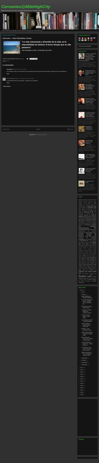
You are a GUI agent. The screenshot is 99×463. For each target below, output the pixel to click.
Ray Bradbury (89, 274)
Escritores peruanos (85, 235)
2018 (81, 383)
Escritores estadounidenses (87, 227)
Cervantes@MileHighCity (25, 6)
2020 (81, 387)
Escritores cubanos (91, 222)
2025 (81, 394)
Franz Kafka (85, 243)
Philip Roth (82, 270)
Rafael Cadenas (85, 273)
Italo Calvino (86, 253)
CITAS (7, 61)
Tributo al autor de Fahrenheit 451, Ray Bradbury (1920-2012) (90, 72)
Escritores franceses (84, 229)
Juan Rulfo (81, 263)
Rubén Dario (86, 278)
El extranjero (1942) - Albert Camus (86, 307)
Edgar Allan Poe (91, 209)
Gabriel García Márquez (90, 245)
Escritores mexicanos (85, 233)
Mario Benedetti (88, 264)
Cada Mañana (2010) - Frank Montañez (86, 320)
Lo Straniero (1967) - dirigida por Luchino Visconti (86, 311)
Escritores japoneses (90, 232)
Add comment (6, 86)
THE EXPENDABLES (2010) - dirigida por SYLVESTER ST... (87, 302)
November (84, 362)
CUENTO (90, 208)
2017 (81, 381)
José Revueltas (82, 260)
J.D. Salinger (93, 253)
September (85, 358)
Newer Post (6, 129)
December (84, 364)
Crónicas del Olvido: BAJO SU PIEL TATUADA (90, 170)
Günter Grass (92, 246)
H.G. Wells (87, 249)
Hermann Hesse (88, 250)
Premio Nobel (92, 271)
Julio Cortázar (90, 263)
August (84, 294)
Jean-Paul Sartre (82, 257)
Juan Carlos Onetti (91, 261)
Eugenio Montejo (92, 239)
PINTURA (91, 270)
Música (89, 267)
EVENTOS (83, 240)
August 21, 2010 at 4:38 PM (27, 78)
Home (38, 129)
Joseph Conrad (82, 261)
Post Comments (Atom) (41, 134)
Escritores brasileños (91, 216)
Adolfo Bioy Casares (83, 199)
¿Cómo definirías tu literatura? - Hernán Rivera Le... (87, 344)
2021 (81, 390)
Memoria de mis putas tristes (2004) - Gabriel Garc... (87, 339)
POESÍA (81, 271)
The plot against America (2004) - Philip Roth (86, 325)
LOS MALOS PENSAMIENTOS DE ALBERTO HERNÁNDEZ (90, 86)
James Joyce (91, 255)
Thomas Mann (93, 278)
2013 (81, 372)
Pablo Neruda (92, 268)
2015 (81, 376)
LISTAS (80, 264)
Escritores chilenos (91, 219)
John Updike (81, 258)
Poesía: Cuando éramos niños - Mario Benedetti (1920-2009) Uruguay (90, 100)
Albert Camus (92, 199)
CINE (88, 206)
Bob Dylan (87, 203)
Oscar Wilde (84, 268)
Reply (8, 73)
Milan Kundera (83, 267)
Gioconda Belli (83, 246)
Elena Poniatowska (83, 210)
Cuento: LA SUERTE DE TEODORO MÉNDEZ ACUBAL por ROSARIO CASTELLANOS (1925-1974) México (87, 57)
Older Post (70, 129)
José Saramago (91, 260)
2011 (81, 367)
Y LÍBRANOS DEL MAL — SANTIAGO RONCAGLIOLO (90, 156)
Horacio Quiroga (88, 251)
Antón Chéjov (88, 202)
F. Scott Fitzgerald (92, 240)
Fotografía (93, 242)
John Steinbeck (91, 257)
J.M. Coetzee (83, 254)
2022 (81, 392)
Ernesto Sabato (90, 213)
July (83, 292)
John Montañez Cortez (12, 78)
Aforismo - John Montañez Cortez (17, 38)
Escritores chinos (85, 220)
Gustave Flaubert (82, 247)
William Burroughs (85, 281)
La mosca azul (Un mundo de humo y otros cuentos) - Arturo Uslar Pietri (90, 114)
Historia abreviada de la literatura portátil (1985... (86, 334)
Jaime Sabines (82, 256)
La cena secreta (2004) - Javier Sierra (85, 316)
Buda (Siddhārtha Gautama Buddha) (86, 297)
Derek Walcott (82, 209)
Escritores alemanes (83, 215)
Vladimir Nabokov (92, 279)
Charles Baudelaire (90, 205)
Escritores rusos (83, 236)
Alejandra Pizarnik (82, 200)
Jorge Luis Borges (90, 258)
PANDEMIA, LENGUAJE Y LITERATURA (89, 128)
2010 (81, 290)
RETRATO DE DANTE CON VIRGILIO (89, 142)
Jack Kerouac (92, 254)
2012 (81, 369)
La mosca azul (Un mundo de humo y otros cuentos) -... (86, 349)
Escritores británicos (85, 217)
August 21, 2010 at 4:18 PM (19, 69)
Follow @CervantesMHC (85, 46)
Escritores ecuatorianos (85, 223)
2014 (81, 374)
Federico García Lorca (84, 242)
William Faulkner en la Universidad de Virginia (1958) (86, 354)
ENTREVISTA (87, 212)
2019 (81, 385)
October (84, 360)
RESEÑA (82, 276)
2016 (81, 378)
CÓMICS (83, 208)
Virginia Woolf (83, 279)
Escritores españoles (90, 224)
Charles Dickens (82, 206)
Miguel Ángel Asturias (91, 265)
